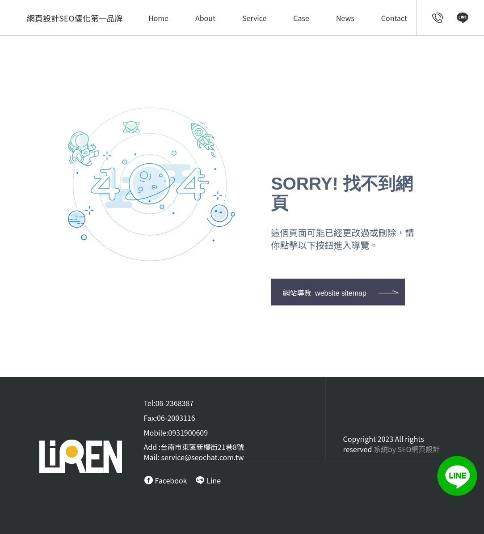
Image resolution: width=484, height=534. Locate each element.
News (345, 18)
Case (301, 18)
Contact (394, 18)
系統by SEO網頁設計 (407, 449)
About (205, 18)
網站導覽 (324, 292)
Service (254, 18)
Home (158, 18)
